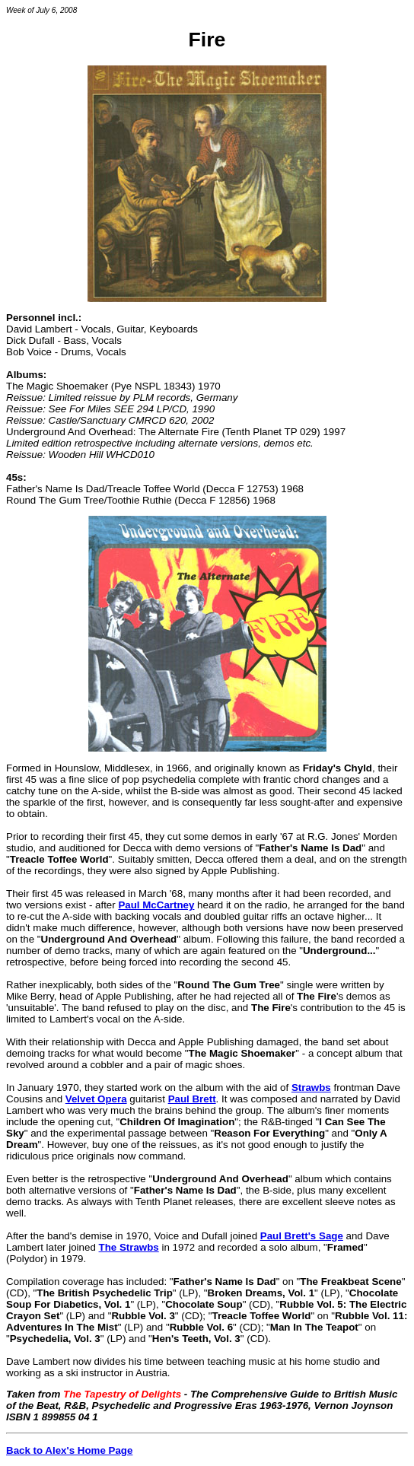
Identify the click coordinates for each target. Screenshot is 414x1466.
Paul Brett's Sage (301, 1236)
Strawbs (311, 1087)
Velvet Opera (96, 1099)
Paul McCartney (156, 905)
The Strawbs (129, 1247)
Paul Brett (192, 1099)
